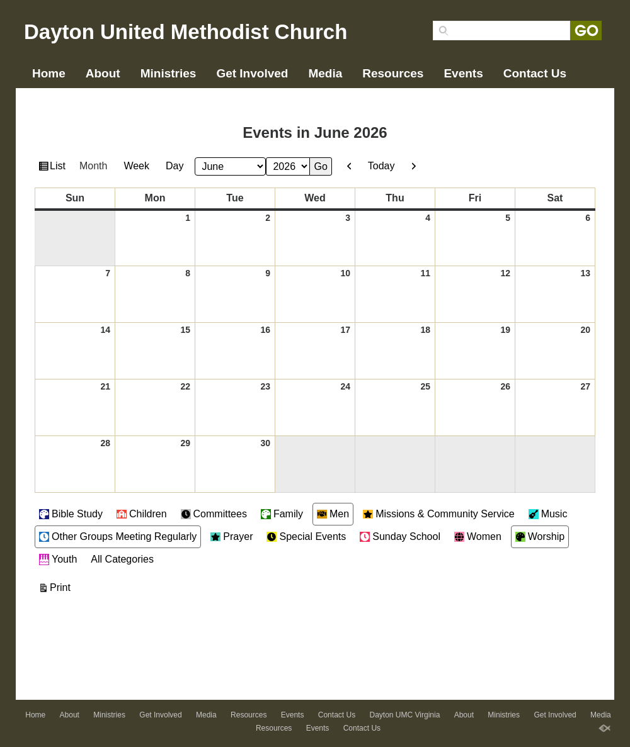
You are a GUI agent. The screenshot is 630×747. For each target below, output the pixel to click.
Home (49, 73)
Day (174, 165)
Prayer (231, 536)
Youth (58, 559)
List (59, 167)
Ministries (168, 73)
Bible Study (71, 513)
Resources (392, 73)
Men (333, 513)
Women (477, 536)
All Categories (122, 559)
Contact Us (534, 73)
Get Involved (252, 73)
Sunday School (400, 536)
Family (282, 513)
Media (325, 73)
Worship (539, 536)
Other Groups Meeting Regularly (118, 536)
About (103, 73)
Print (62, 586)
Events (463, 73)
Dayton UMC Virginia (91, 93)
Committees (214, 513)
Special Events (306, 536)
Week (136, 165)
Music (548, 513)
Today (381, 165)
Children (142, 513)
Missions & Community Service (439, 513)
